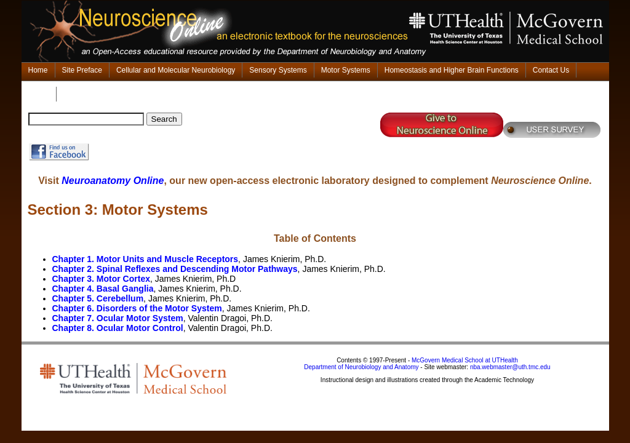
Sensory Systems (277, 70)
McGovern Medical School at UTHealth (465, 360)
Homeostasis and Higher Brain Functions (452, 70)
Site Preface (82, 70)
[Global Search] (86, 119)
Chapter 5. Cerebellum (98, 298)
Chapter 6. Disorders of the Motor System (137, 308)
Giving (38, 94)
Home (38, 70)
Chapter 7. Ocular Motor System (117, 318)
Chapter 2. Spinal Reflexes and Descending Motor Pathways (175, 269)
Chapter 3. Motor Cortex (101, 279)
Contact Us (551, 70)
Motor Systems (345, 70)
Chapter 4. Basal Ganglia (103, 288)
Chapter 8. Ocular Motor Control (117, 328)
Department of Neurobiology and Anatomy (361, 367)
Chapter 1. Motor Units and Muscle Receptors (145, 259)
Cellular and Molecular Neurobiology (175, 70)
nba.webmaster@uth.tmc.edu (510, 367)
